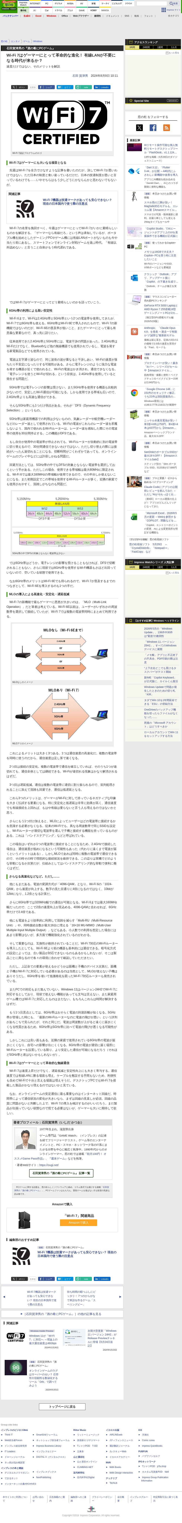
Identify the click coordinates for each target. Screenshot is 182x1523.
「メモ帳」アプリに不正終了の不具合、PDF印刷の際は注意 (161, 658)
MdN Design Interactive (121, 1472)
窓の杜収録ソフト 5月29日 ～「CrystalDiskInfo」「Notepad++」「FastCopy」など (149, 548)
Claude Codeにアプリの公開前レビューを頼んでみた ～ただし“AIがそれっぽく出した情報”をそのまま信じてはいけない (161, 494)
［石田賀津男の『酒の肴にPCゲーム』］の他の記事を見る (62, 1314)
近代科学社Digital (85, 1477)
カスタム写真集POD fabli (155, 1472)
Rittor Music (79, 1430)
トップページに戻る (62, 1406)
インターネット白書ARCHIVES (20, 1484)
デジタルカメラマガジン (17, 1472)
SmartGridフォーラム (47, 1434)
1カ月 (174, 47)
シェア (49, 87)
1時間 (132, 47)
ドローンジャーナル (15, 1457)
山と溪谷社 (78, 1457)
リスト (33, 87)
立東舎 (80, 1451)
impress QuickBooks (152, 1446)
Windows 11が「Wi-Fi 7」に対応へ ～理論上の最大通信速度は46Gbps (43, 1339)
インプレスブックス (46, 1472)
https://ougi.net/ (49, 1165)
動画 (136, 16)
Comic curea (148, 1440)
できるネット (11, 1478)
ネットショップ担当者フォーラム (53, 1440)
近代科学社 (78, 1472)
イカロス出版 (112, 1430)
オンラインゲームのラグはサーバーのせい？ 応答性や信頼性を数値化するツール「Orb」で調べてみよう (43, 1378)
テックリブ (111, 1478)
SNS (127, 16)
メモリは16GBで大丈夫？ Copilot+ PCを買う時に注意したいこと (160, 255)
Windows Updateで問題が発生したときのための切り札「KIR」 (160, 690)
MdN (108, 1462)
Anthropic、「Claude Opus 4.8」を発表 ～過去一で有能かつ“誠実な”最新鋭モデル (160, 331)
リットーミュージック (88, 1434)
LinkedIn (105, 87)
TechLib (113, 1483)
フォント (148, 16)
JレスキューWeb (118, 1451)
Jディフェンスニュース (121, 1440)
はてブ (67, 87)
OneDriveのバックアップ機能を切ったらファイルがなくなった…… (161, 713)
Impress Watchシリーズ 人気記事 (154, 562)
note (86, 87)
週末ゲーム (58, 1158)
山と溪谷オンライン (87, 1461)
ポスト (22, 87)
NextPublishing (43, 1477)
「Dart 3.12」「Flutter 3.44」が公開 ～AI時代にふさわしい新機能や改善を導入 (161, 171)
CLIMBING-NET (85, 1467)
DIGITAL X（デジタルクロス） (51, 1457)
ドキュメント (112, 16)
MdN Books (115, 1467)
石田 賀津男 (80, 75)
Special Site (141, 100)
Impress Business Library (48, 1446)
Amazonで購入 (79, 1222)
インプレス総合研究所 (16, 1446)
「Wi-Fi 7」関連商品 (78, 1216)
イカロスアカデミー (120, 1457)
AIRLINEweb (116, 1434)
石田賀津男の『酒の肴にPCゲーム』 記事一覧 (61, 1173)
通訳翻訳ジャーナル (120, 1446)
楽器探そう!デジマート (88, 1440)
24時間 (146, 47)
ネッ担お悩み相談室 (15, 1462)
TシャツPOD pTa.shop (154, 1466)
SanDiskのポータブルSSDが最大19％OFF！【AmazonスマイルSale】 (160, 455)
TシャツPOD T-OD (87, 1446)
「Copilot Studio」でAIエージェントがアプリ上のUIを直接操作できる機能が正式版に (161, 232)
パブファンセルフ (151, 1456)
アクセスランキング (146, 42)
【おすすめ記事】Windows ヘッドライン (156, 621)
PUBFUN (143, 1451)
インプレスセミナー (46, 1451)
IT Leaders (10, 1451)
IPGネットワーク (147, 1461)
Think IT (9, 1434)
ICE (140, 1430)
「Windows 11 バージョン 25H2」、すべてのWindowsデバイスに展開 (160, 645)
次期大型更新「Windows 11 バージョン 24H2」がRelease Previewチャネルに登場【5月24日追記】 (102, 1338)
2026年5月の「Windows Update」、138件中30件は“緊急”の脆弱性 (158, 632)
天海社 (145, 1434)
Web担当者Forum (13, 1440)
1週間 (160, 47)
